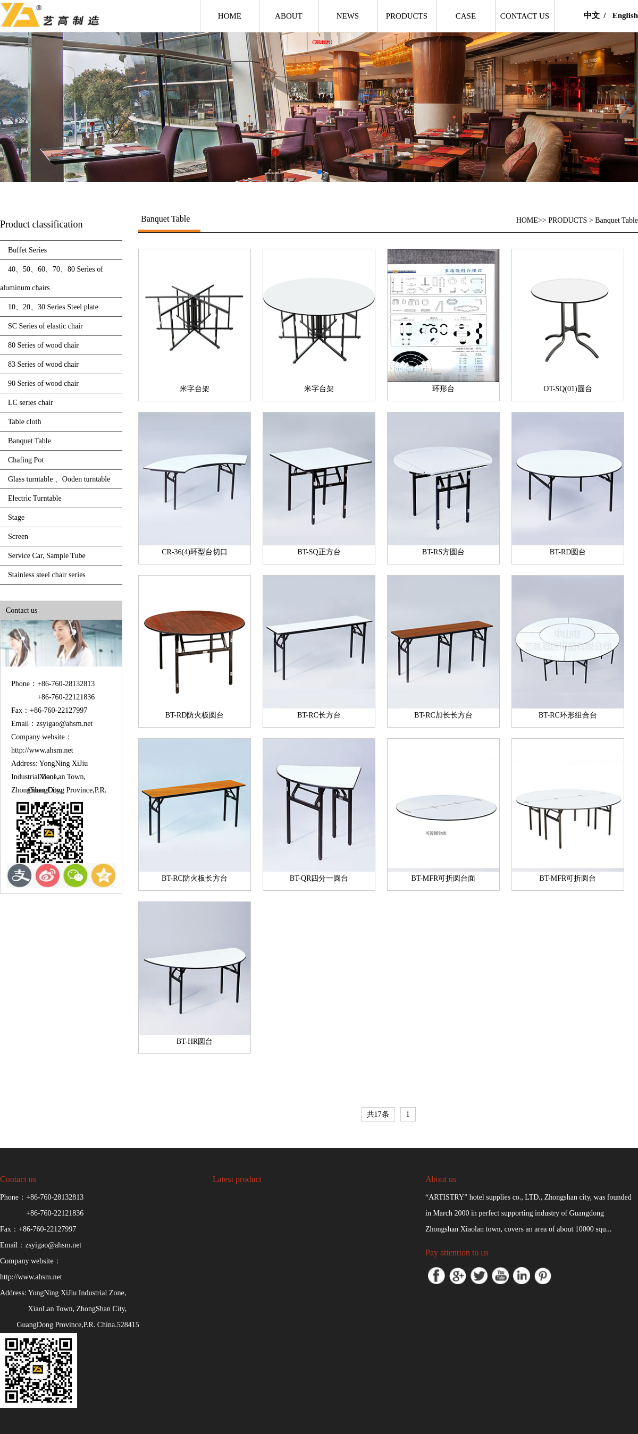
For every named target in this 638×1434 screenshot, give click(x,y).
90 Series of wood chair (43, 383)
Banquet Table (29, 441)
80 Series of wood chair (43, 345)
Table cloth (24, 422)
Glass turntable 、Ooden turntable (59, 479)
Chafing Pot (26, 460)
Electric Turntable (35, 498)
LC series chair (30, 403)
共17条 (378, 1114)
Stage (16, 517)
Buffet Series (27, 250)
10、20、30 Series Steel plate (53, 307)
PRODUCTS (567, 220)
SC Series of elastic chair (45, 326)
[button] (319, 172)
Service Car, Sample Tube (47, 556)
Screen (18, 537)
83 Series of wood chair (43, 364)
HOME (527, 220)
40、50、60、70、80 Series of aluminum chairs (51, 278)
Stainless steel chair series (47, 575)
